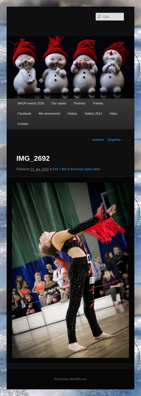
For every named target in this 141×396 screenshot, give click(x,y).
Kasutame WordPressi (70, 379)
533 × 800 (60, 169)
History (72, 113)
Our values (58, 103)
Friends (98, 103)
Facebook (24, 113)
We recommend (49, 113)
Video (113, 113)
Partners (79, 103)
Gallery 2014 (93, 113)
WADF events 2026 (31, 103)
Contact (23, 124)
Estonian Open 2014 (85, 169)
